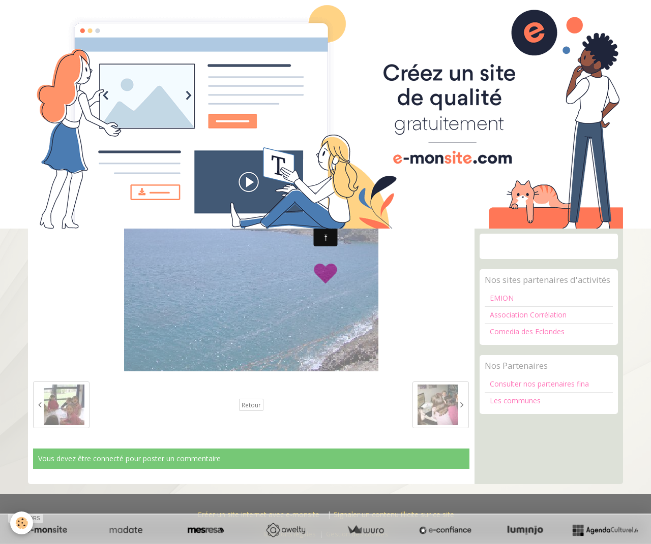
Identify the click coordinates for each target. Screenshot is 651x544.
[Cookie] (21, 522)
